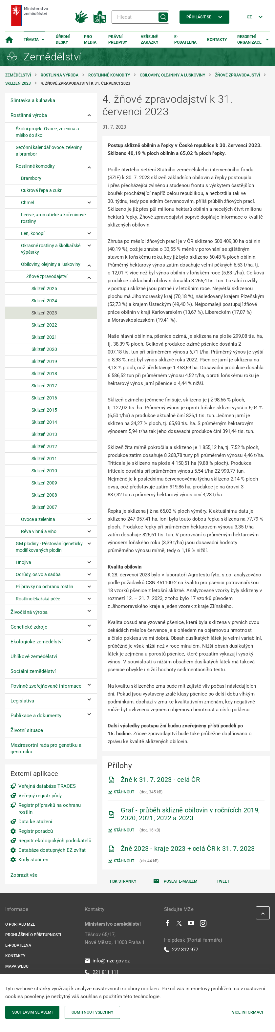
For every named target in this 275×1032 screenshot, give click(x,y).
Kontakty (217, 39)
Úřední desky (63, 39)
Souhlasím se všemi (32, 1012)
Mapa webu (17, 966)
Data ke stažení (35, 822)
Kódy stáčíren (33, 860)
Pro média (90, 39)
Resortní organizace (249, 39)
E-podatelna (185, 39)
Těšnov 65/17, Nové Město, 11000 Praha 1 (115, 938)
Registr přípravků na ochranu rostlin (49, 808)
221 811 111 (102, 972)
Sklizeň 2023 (18, 83)
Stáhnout (121, 792)
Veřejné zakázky (149, 39)
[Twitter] (179, 925)
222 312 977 (181, 950)
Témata (31, 39)
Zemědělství (18, 75)
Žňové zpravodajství (237, 75)
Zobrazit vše (24, 875)
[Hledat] (140, 17)
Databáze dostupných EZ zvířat (52, 850)
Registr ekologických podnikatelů (54, 841)
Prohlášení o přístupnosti (33, 935)
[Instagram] (203, 925)
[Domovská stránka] (9, 40)
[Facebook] (167, 925)
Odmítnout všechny (92, 1012)
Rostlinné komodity (109, 75)
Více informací (247, 1012)
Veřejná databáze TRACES (47, 786)
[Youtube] (191, 925)
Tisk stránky (122, 881)
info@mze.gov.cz (107, 961)
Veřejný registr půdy (40, 796)
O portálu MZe (20, 924)
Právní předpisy (117, 39)
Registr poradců (35, 831)
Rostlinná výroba (59, 75)
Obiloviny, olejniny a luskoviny (172, 75)
